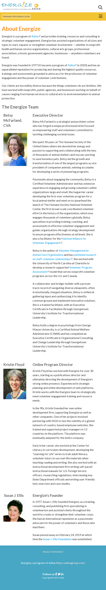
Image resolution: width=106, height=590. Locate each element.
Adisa (36, 36)
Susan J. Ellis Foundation (57, 539)
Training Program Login (16, 16)
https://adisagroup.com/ (70, 562)
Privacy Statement (53, 552)
